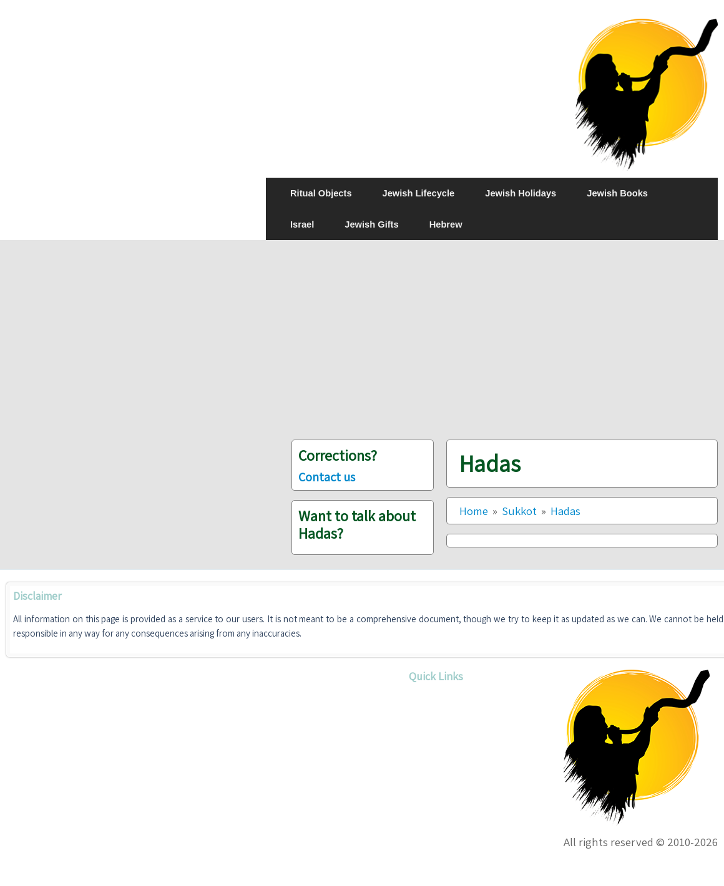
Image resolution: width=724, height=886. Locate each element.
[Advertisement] (492, 340)
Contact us (326, 477)
